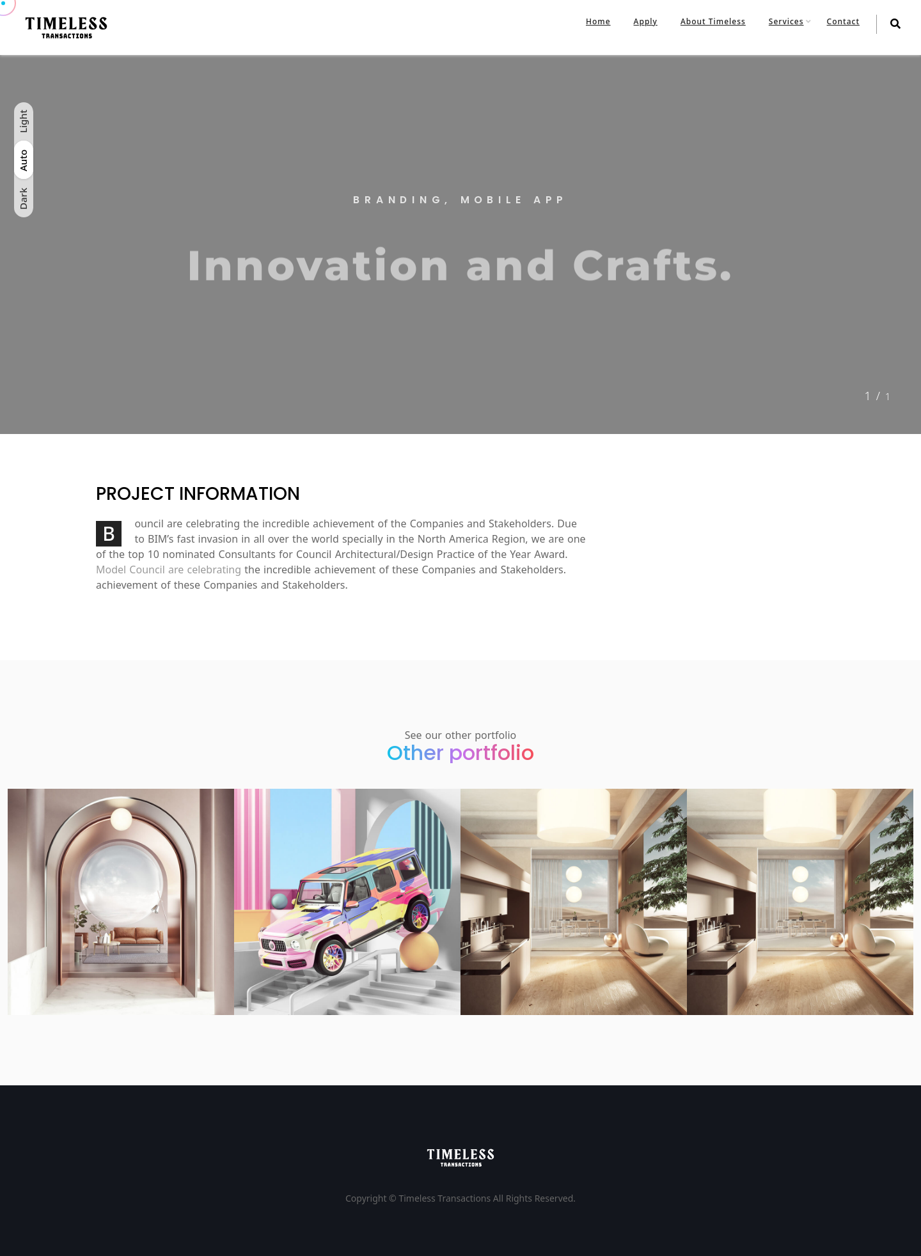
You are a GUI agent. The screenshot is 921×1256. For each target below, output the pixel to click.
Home (598, 21)
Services (786, 21)
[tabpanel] (460, 244)
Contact (843, 21)
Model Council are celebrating (168, 569)
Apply (645, 21)
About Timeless (713, 21)
